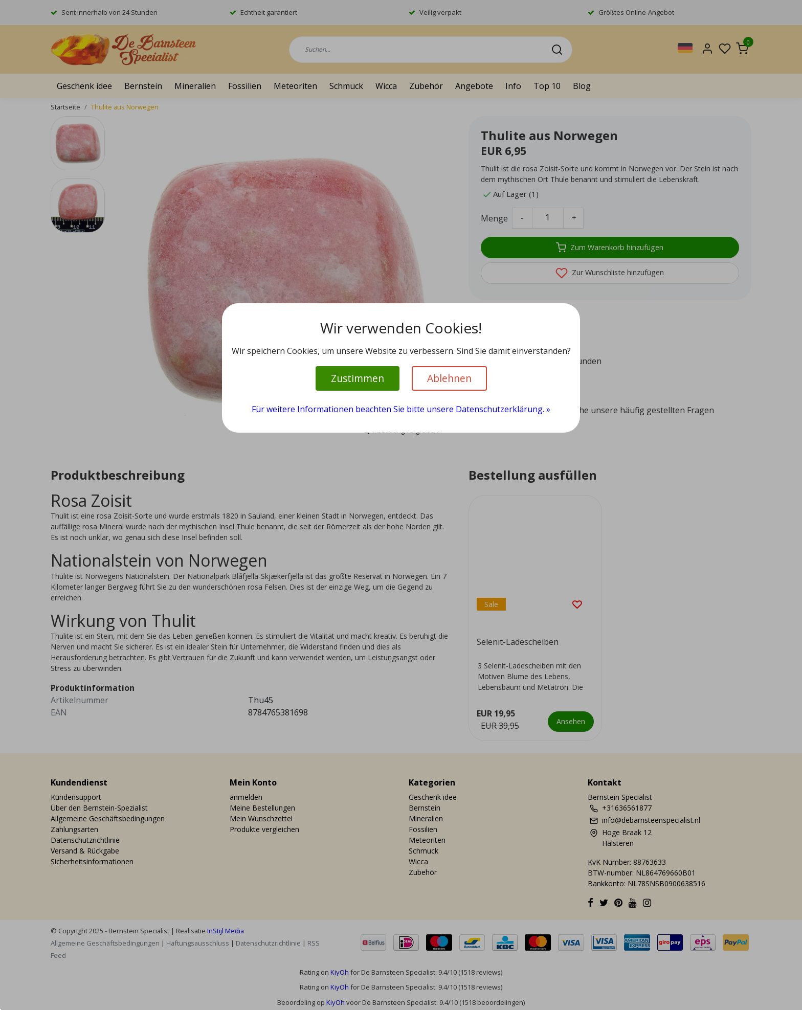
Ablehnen (449, 378)
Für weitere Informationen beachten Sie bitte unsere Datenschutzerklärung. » (401, 409)
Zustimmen (357, 378)
